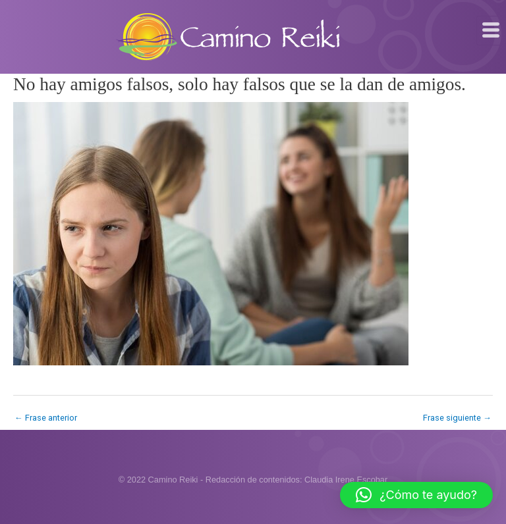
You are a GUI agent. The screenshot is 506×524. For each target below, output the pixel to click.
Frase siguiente (457, 418)
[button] (416, 495)
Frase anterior (45, 418)
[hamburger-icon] (491, 30)
